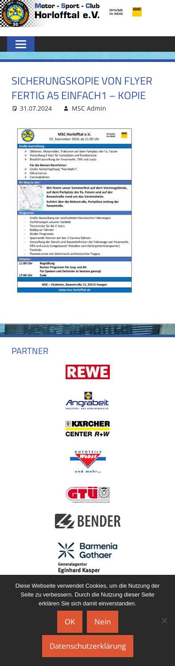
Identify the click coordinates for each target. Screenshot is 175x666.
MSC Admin (89, 108)
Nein (102, 621)
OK (70, 621)
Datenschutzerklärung (88, 646)
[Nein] (163, 620)
